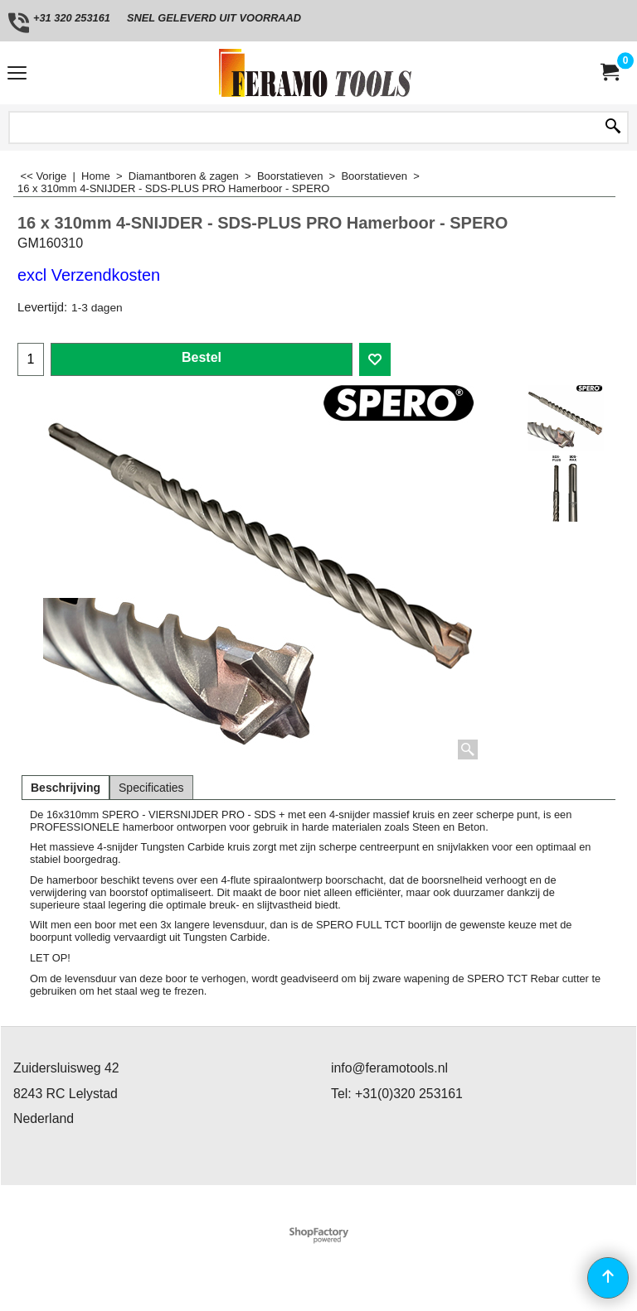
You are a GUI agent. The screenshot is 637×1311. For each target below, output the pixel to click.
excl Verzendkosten (88, 275)
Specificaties (151, 787)
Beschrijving (65, 787)
